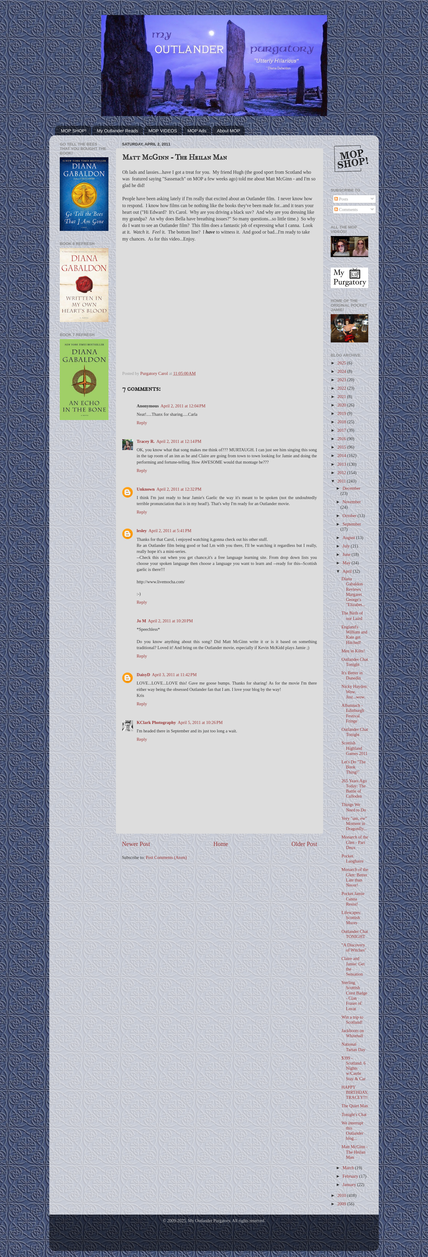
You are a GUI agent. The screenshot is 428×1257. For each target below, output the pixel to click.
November (352, 501)
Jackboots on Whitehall (352, 1033)
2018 (342, 421)
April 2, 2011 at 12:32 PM (179, 489)
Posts (341, 199)
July (347, 546)
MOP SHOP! (74, 130)
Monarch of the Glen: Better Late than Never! (354, 877)
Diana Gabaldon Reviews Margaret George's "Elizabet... (353, 591)
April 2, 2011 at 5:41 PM (170, 530)
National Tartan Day (353, 1047)
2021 (342, 396)
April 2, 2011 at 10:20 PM (170, 620)
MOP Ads (196, 130)
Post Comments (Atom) (166, 857)
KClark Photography (156, 722)
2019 (342, 413)
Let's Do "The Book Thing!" (353, 767)
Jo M (141, 620)
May (347, 562)
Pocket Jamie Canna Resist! (352, 898)
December (351, 488)
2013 (342, 464)
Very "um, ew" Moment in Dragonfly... (354, 823)
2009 (342, 1203)
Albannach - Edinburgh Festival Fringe (352, 713)
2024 (342, 371)
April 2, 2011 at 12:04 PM (183, 405)
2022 (342, 388)
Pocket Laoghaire (352, 858)
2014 (342, 455)
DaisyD (143, 674)
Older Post (304, 844)
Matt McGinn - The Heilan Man (354, 1152)
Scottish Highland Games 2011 (354, 748)
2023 (342, 379)
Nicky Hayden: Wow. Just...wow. (354, 691)
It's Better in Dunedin (352, 675)
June (347, 554)
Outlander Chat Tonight (354, 662)
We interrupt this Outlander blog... (352, 1131)
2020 (342, 405)
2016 (342, 438)
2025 (342, 362)
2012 (342, 472)
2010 (342, 1195)
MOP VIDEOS (163, 130)
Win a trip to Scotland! (352, 1020)
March (349, 1167)
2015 (342, 447)
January (350, 1184)
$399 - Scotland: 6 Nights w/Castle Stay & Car (353, 1068)
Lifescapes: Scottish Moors (351, 917)
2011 (342, 481)
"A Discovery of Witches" (353, 947)
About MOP (228, 130)
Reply (142, 422)
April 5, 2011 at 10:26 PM (200, 722)
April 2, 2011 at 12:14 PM (179, 441)
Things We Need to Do (353, 807)
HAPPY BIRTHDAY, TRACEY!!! (354, 1092)
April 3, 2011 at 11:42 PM (174, 674)
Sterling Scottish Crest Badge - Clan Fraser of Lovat (354, 995)
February (351, 1176)
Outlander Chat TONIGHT (354, 934)
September (352, 524)
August (349, 537)
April (348, 571)
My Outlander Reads (117, 130)
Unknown (146, 489)
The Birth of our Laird (352, 616)
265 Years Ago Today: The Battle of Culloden (354, 788)
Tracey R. (146, 441)
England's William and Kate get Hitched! (354, 634)
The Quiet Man (354, 1105)
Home (220, 844)
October (350, 515)
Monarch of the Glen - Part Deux (354, 842)
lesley (142, 530)
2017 (342, 430)
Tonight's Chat (354, 1114)
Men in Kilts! (353, 650)
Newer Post (136, 844)
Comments (346, 209)
